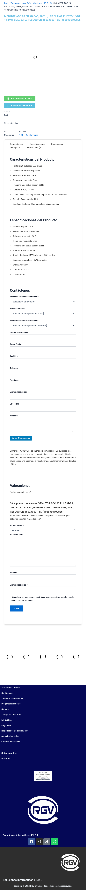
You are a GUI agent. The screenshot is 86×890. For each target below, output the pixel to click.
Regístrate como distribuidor (14, 731)
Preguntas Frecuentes (11, 704)
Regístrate (6, 725)
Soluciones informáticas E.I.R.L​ (22, 880)
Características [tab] (16, 144)
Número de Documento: (20, 332)
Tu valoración (16, 534)
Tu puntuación (17, 525)
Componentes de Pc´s (21, 3)
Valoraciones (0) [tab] (34, 147)
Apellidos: (14, 356)
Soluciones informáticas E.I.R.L (21, 835)
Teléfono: (14, 368)
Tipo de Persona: (17, 308)
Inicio (6, 3)
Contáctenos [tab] (57, 144)
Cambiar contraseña (10, 741)
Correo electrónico (18, 585)
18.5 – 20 (48, 3)
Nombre (14, 573)
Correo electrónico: (18, 392)
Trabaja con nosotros (11, 714)
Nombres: (14, 380)
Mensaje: (14, 416)
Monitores (37, 3)
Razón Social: (16, 344)
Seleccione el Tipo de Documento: (25, 320)
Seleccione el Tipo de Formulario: (24, 297)
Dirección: (14, 404)
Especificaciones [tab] (37, 144)
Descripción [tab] (15, 147)
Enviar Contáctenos (21, 438)
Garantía (5, 709)
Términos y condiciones (12, 698)
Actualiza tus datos (10, 736)
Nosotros (5, 758)
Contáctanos (7, 693)
